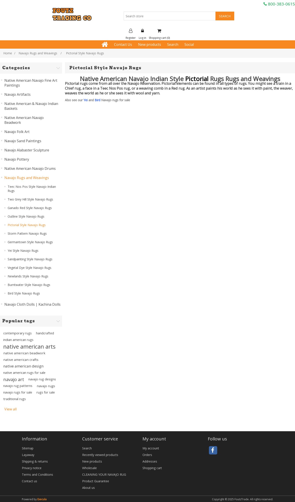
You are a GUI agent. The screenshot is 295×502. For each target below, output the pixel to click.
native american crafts (20, 359)
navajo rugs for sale (17, 392)
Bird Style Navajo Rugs (24, 293)
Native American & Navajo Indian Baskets (31, 106)
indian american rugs (18, 340)
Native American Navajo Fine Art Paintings (30, 83)
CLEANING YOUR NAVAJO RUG (104, 474)
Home (7, 53)
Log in (142, 34)
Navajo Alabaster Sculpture (26, 150)
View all (10, 409)
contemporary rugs (17, 333)
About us (88, 488)
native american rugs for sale (24, 373)
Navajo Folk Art (17, 131)
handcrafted (45, 333)
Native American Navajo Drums (30, 168)
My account (150, 448)
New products (149, 44)
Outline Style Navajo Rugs (26, 216)
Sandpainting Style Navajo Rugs (30, 259)
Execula (42, 499)
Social (189, 44)
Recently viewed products (100, 455)
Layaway (28, 455)
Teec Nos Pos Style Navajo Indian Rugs (32, 188)
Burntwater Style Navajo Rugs (29, 285)
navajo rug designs (42, 379)
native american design (23, 366)
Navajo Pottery (16, 159)
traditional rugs (14, 399)
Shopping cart (152, 468)
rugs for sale (45, 392)
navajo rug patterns (17, 386)
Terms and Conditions (37, 474)
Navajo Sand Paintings (22, 140)
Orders (147, 455)
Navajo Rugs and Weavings (26, 177)
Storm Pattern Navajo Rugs (27, 233)
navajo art (13, 379)
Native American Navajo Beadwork (24, 120)
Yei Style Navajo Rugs (23, 250)
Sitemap (27, 448)
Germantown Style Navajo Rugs (30, 242)
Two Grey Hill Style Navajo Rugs (30, 199)
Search (172, 44)
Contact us (29, 481)
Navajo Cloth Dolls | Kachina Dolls (32, 304)
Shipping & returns (35, 461)
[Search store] (170, 16)
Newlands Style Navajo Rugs (28, 276)
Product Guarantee (95, 481)
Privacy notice (32, 468)
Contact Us (123, 44)
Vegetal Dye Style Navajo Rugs (29, 268)
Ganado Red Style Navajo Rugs (30, 208)
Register (131, 34)
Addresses (149, 461)
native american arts (29, 346)
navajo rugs (46, 386)
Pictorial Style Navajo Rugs (27, 225)
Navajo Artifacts (17, 94)
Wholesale (89, 468)
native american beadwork (24, 353)
